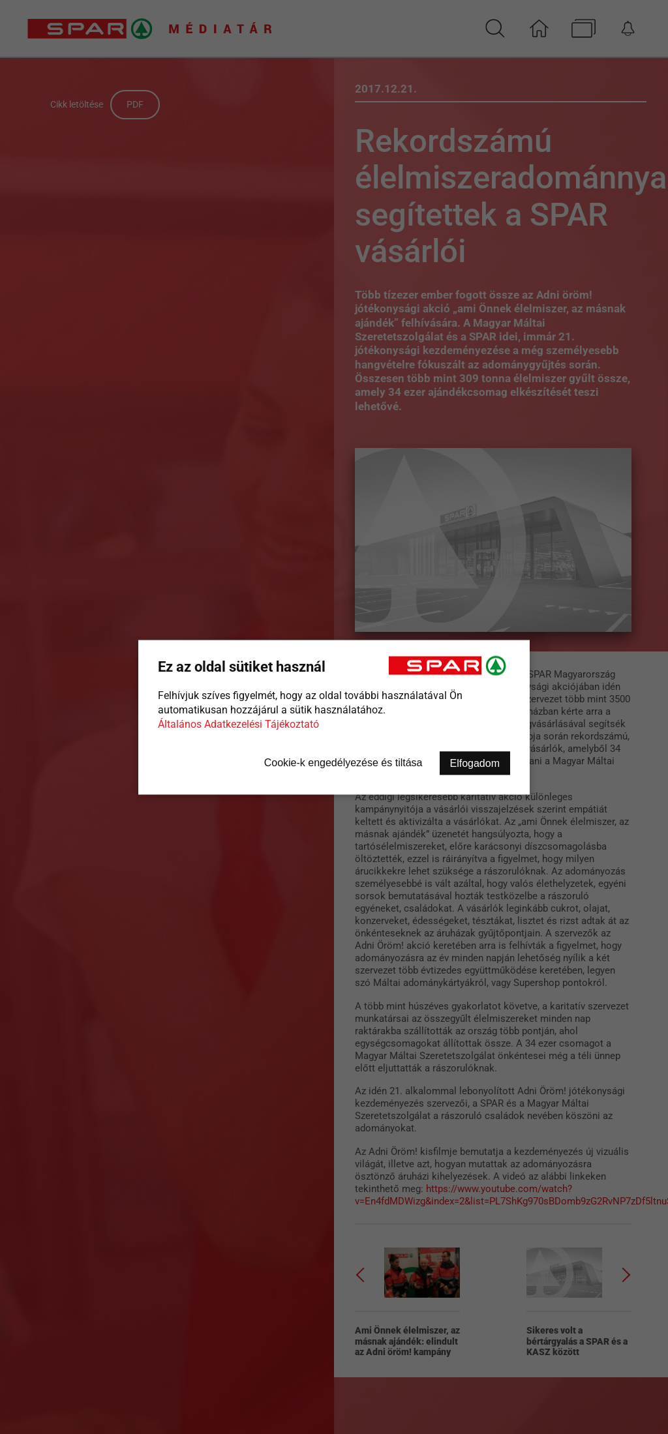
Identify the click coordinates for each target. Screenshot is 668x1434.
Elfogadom (475, 762)
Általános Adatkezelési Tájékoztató (238, 723)
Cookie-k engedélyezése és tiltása (343, 762)
